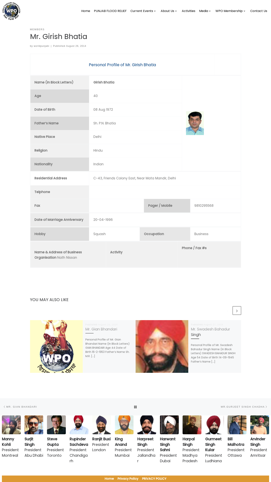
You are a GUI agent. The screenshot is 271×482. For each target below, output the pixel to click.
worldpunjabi (41, 46)
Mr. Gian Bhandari (101, 329)
